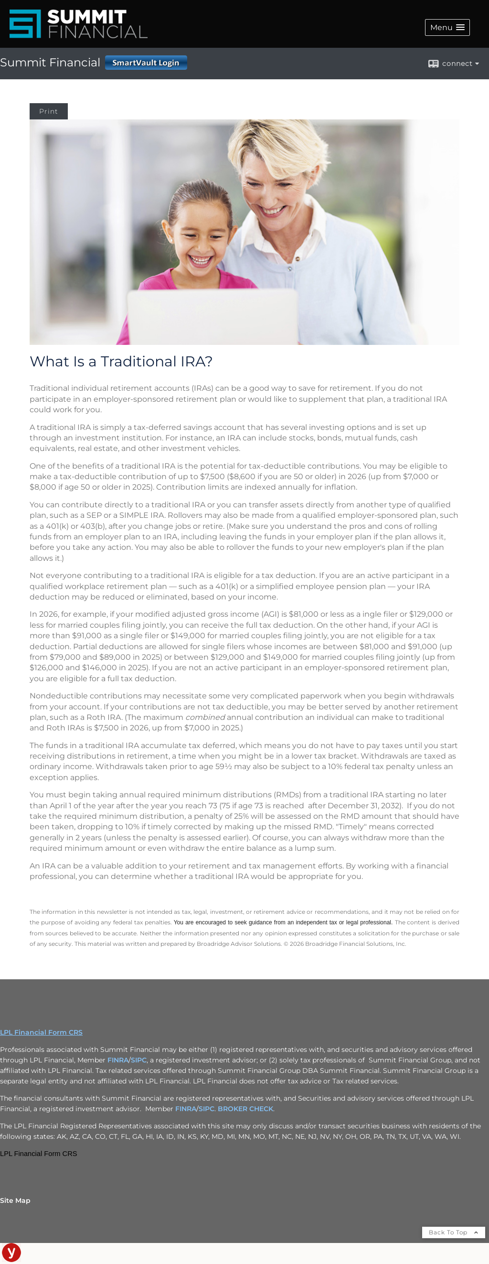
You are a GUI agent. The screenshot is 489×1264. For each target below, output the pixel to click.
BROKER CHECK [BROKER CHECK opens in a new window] (245, 1108)
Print (48, 111)
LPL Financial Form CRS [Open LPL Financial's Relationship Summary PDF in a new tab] (41, 1032)
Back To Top (453, 1232)
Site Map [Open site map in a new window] (15, 1200)
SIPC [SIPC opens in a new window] (139, 1060)
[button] (447, 27)
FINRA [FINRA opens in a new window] (117, 1060)
